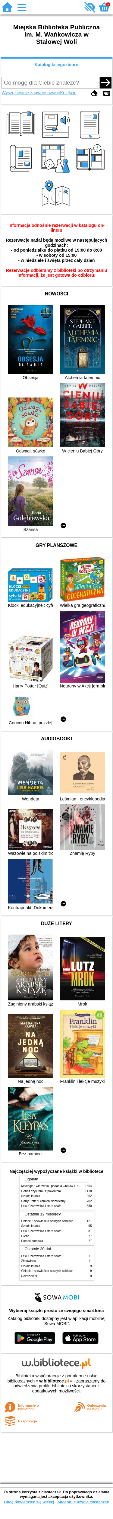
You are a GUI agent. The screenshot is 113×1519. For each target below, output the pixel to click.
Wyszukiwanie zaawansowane (31, 92)
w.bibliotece (54, 1381)
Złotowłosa (28, 1261)
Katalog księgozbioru (57, 64)
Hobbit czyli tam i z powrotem (41, 1191)
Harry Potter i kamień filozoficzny (43, 1201)
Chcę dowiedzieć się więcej (29, 1502)
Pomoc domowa (32, 1241)
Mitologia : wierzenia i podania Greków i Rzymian (54, 1186)
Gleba (25, 1236)
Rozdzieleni (29, 1276)
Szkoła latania (30, 1196)
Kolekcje (68, 92)
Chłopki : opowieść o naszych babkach (47, 1221)
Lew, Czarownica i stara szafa (41, 1206)
